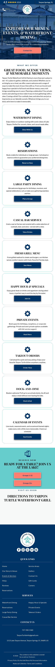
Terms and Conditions (34, 663)
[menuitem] (14, 566)
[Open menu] (51, 9)
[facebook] (19, 550)
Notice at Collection (20, 663)
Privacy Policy (12, 660)
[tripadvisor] (32, 550)
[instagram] (23, 550)
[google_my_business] (36, 550)
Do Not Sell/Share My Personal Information (32, 660)
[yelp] (27, 550)
